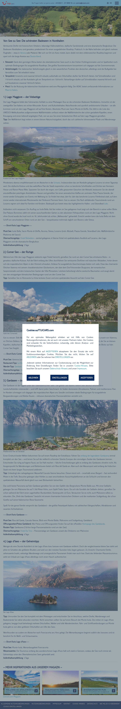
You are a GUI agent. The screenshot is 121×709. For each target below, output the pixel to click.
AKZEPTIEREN (52, 351)
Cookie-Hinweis (81, 365)
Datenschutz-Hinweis (59, 368)
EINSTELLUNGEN (62, 357)
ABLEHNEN (31, 357)
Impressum (81, 368)
